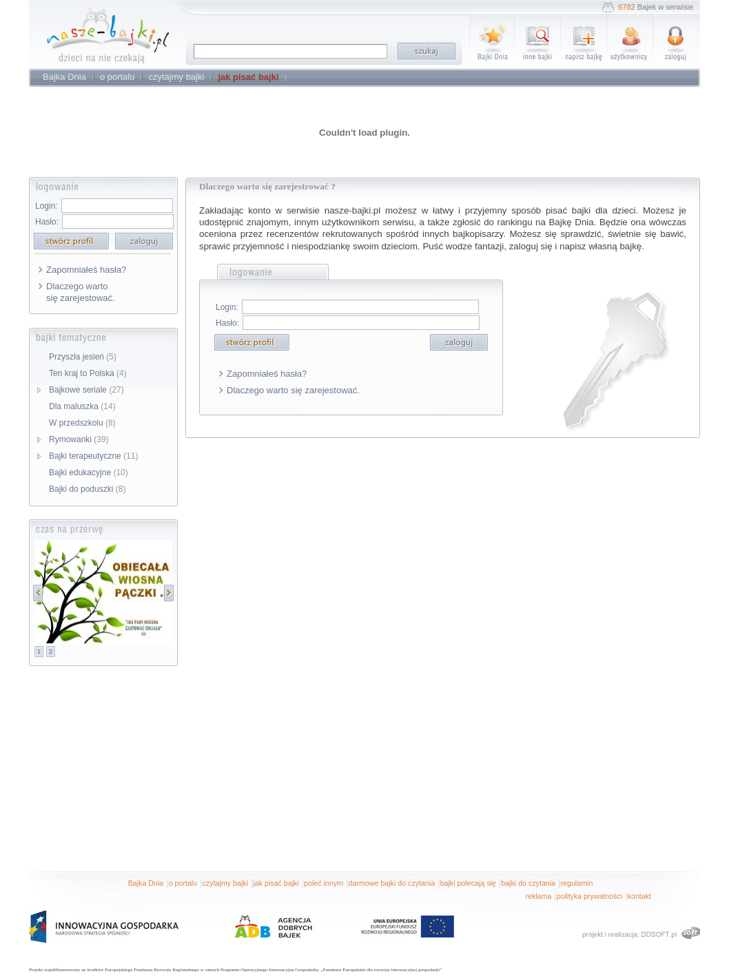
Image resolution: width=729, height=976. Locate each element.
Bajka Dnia (146, 883)
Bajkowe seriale (86, 390)
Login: (46, 206)
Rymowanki (79, 439)
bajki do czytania (528, 883)
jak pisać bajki (275, 883)
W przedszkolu (82, 423)
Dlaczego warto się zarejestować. (80, 292)
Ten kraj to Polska (88, 373)
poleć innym (323, 883)
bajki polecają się (468, 883)
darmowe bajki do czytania (392, 883)
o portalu (183, 883)
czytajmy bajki (225, 883)
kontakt (639, 896)
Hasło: (47, 222)
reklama (538, 896)
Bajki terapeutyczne (93, 456)
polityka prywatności (589, 896)
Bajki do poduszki (87, 489)
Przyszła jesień (82, 357)
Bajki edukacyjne (88, 472)
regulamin (577, 883)
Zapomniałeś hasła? (86, 269)
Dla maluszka (82, 406)
